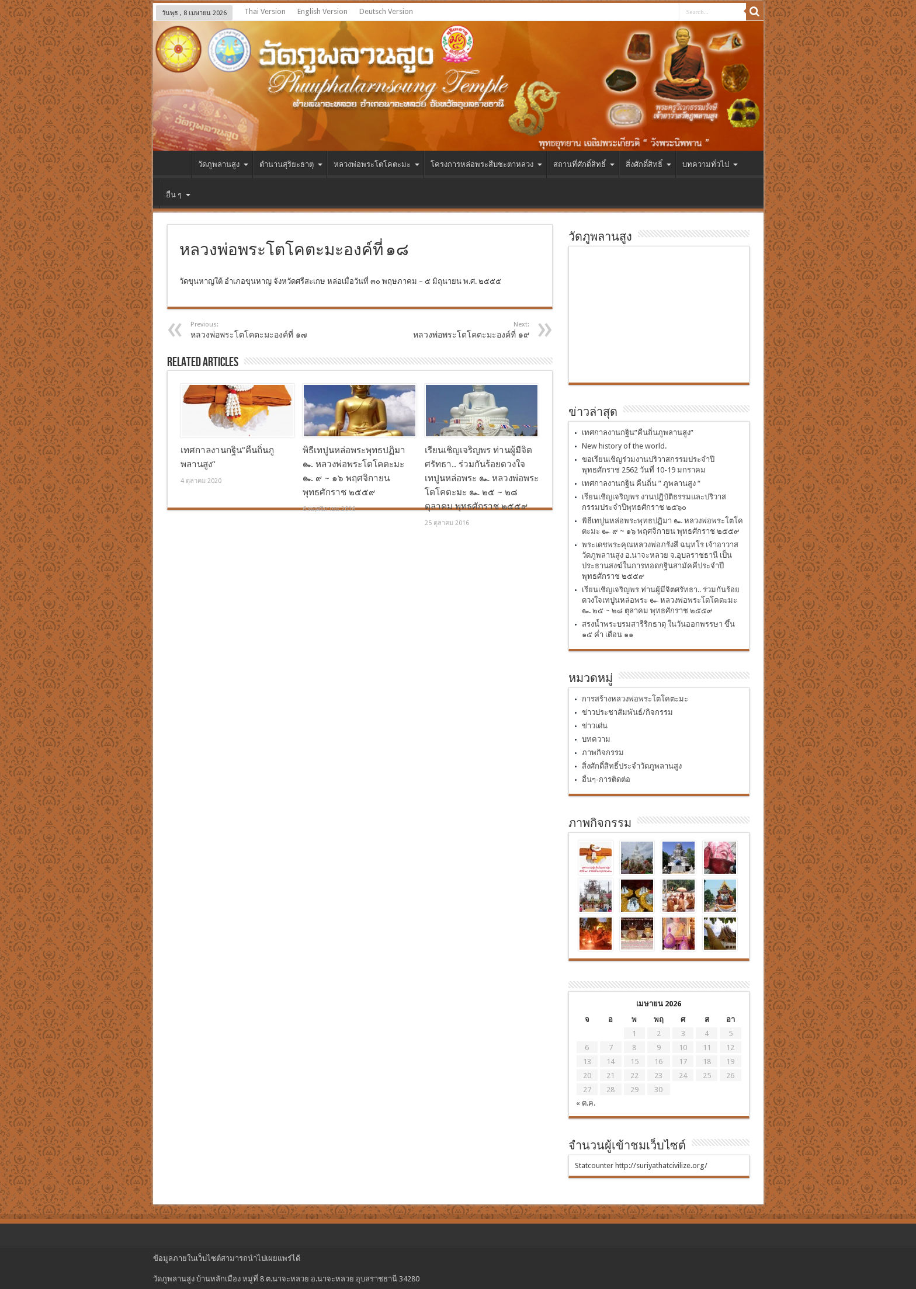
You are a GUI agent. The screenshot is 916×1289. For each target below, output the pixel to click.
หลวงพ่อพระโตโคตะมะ (376, 164)
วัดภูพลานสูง (223, 164)
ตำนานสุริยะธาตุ (290, 164)
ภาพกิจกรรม (603, 752)
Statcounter (594, 1165)
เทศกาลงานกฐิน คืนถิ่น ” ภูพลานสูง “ (641, 483)
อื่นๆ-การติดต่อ (606, 779)
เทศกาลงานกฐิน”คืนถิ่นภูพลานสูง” (637, 432)
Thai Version (265, 11)
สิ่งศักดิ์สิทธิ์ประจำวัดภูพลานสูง (632, 766)
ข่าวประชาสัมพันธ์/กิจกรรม (627, 712)
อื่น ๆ (178, 194)
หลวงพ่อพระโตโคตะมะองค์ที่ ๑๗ (262, 330)
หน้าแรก (175, 166)
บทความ (596, 739)
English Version (322, 11)
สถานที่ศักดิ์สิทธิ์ (584, 164)
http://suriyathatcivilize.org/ (661, 1165)
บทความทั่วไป (710, 164)
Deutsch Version (386, 11)
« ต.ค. (585, 1103)
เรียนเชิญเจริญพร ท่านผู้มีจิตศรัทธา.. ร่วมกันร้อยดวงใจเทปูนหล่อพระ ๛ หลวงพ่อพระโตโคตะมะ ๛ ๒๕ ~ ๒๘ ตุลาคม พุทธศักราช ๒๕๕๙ (482, 478)
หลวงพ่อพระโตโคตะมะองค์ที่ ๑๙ (457, 330)
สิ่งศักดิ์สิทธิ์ (648, 164)
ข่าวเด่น (595, 725)
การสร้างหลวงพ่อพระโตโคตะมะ (635, 698)
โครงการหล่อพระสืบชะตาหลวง (486, 164)
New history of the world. (624, 446)
